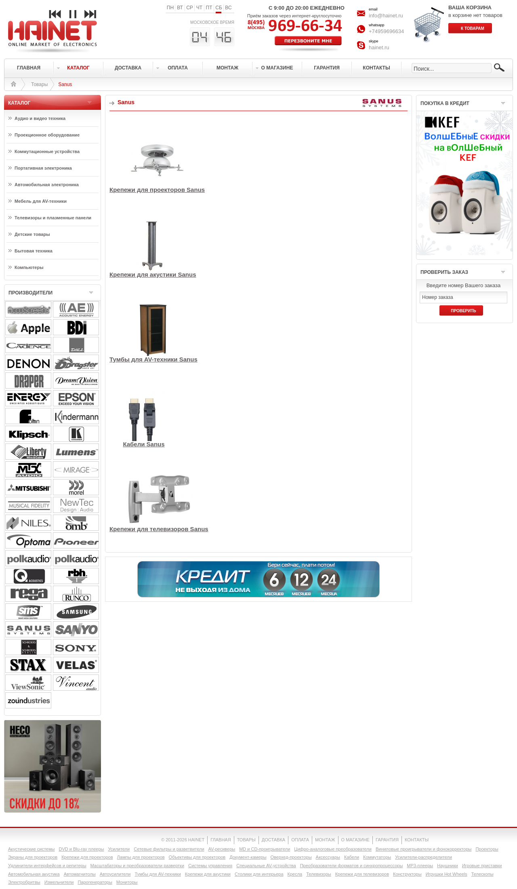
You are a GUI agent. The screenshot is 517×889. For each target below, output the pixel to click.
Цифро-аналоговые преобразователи (333, 849)
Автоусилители (115, 874)
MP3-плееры (420, 865)
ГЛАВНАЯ (220, 839)
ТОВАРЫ (246, 839)
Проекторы (486, 849)
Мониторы (127, 882)
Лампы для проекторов (141, 857)
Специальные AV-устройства (266, 865)
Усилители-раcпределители (423, 857)
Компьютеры (29, 267)
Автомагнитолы (80, 874)
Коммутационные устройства (47, 151)
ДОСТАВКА (273, 839)
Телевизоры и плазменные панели (53, 217)
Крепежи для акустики (208, 874)
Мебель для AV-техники (41, 201)
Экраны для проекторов (32, 857)
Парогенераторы (95, 882)
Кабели (351, 857)
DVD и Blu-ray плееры (81, 849)
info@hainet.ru (386, 16)
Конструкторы (407, 874)
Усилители (119, 849)
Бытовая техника (34, 250)
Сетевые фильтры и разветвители (169, 849)
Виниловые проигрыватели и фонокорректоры (424, 849)
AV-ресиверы (221, 849)
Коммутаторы (377, 857)
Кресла (295, 874)
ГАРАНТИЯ (387, 839)
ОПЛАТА (300, 839)
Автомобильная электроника (47, 184)
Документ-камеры (247, 857)
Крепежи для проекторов (87, 857)
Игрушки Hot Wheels (446, 874)
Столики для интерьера (259, 874)
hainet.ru (379, 47)
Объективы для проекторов (197, 857)
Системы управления (210, 865)
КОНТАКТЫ (417, 839)
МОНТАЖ (325, 839)
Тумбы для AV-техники (158, 874)
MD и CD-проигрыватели (264, 849)
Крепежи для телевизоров (362, 874)
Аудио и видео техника (40, 118)
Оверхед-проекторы (291, 857)
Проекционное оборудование (47, 134)
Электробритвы (24, 882)
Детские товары (32, 234)
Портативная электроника (43, 168)
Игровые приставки (482, 865)
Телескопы (482, 874)
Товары (39, 84)
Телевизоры (318, 874)
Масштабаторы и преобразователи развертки (137, 865)
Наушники (447, 865)
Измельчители (59, 882)
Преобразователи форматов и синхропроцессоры (351, 865)
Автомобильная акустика (34, 874)
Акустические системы (31, 849)
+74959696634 (386, 31)
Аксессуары (328, 857)
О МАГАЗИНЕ (355, 839)
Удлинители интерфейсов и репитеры (47, 865)
